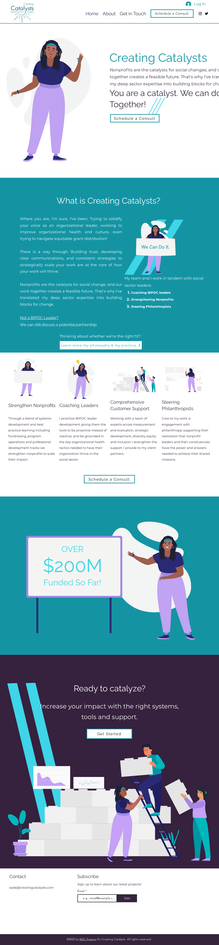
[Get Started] (109, 734)
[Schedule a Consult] (172, 13)
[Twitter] (206, 13)
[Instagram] (200, 13)
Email (81, 891)
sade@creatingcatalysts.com (31, 888)
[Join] (127, 898)
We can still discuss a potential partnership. (58, 324)
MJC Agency (88, 939)
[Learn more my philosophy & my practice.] (101, 345)
